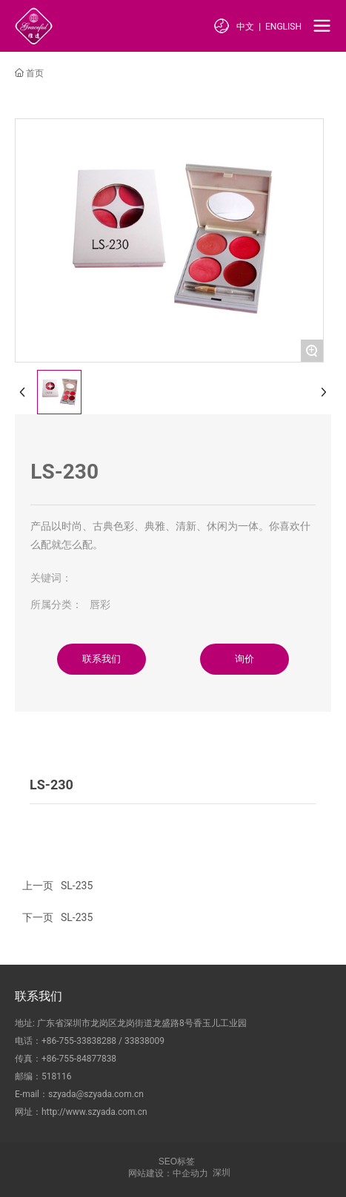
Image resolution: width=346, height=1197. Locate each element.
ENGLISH (283, 26)
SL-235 (77, 917)
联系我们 (38, 996)
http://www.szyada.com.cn (94, 1112)
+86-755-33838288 (78, 1041)
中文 (245, 26)
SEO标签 (177, 1161)
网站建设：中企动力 (168, 1173)
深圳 (221, 1172)
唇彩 (100, 604)
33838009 (144, 1041)
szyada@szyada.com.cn (96, 1094)
